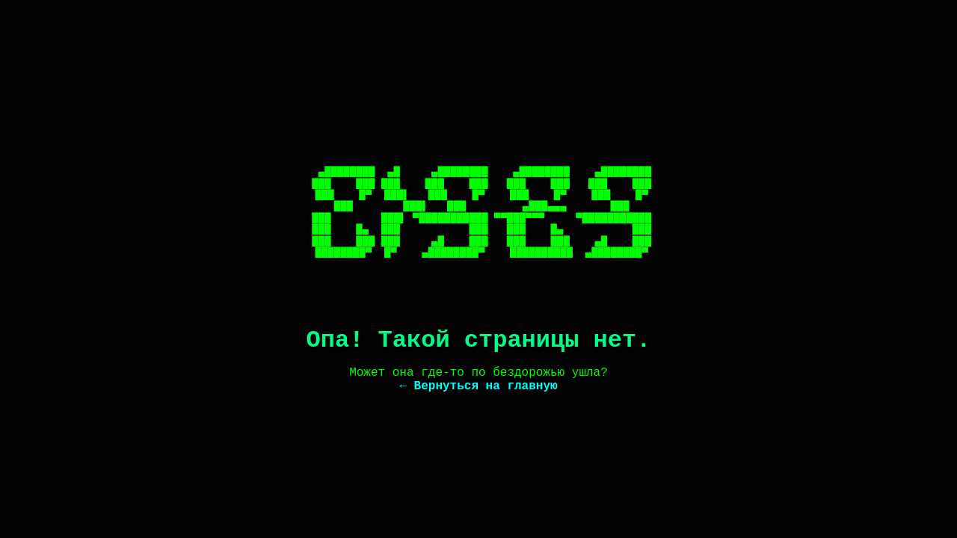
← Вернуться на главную (478, 386)
